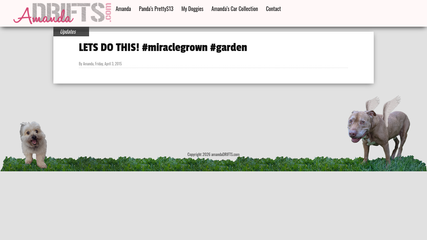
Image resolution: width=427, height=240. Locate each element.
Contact (273, 9)
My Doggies (192, 9)
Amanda (123, 9)
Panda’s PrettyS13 (156, 9)
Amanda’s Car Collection (234, 9)
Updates (68, 31)
